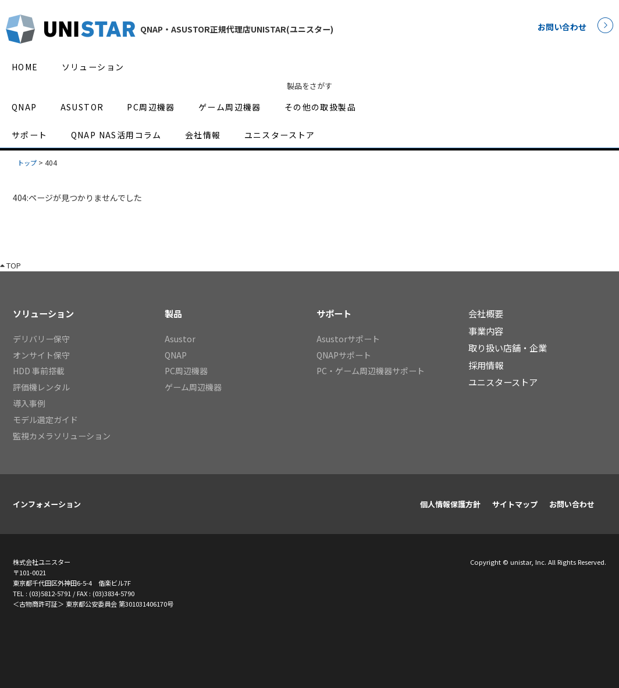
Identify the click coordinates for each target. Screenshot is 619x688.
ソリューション (93, 67)
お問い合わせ (562, 27)
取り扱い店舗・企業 (507, 347)
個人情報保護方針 (450, 504)
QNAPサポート (343, 355)
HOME (25, 67)
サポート (30, 135)
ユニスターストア (279, 135)
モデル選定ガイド (45, 419)
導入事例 (29, 403)
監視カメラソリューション (62, 436)
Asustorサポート (348, 339)
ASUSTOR (82, 107)
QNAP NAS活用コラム (116, 135)
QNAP (24, 107)
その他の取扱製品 (320, 107)
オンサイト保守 (41, 355)
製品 (173, 313)
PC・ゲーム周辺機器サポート (370, 371)
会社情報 (203, 135)
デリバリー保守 (41, 339)
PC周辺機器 (151, 107)
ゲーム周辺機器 (229, 107)
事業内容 (485, 330)
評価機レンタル (41, 387)
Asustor (180, 339)
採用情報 (485, 365)
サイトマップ (515, 504)
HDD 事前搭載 (39, 371)
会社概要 (485, 313)
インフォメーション (47, 504)
